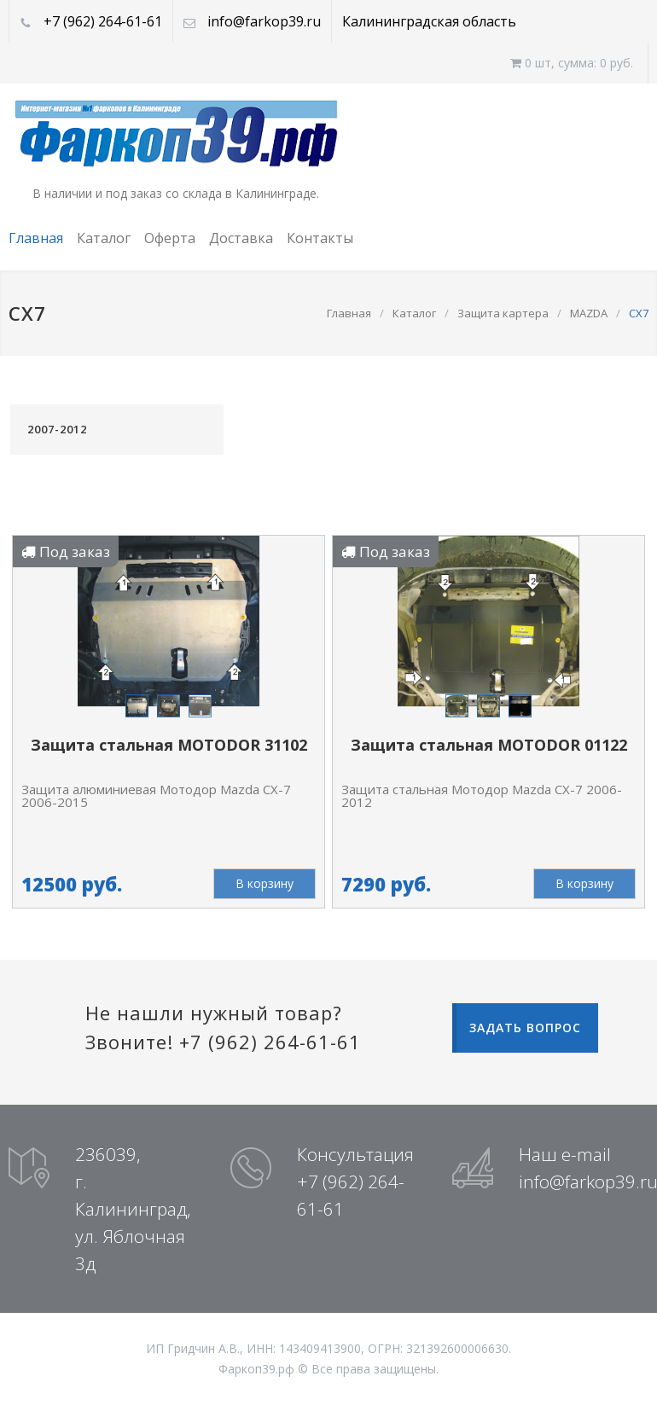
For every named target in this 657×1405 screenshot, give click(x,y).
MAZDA (589, 313)
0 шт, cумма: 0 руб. (571, 63)
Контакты (320, 238)
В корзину (264, 883)
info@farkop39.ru (264, 21)
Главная (36, 238)
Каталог (104, 238)
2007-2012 (57, 429)
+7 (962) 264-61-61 (103, 21)
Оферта (169, 238)
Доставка (241, 238)
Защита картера (503, 313)
